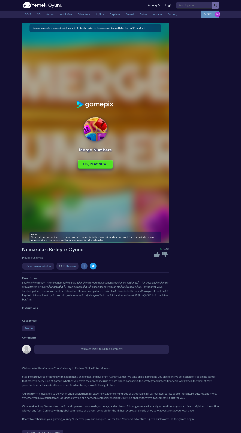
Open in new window (38, 266)
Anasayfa (154, 5)
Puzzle (29, 328)
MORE (208, 14)
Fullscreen (69, 266)
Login (168, 5)
